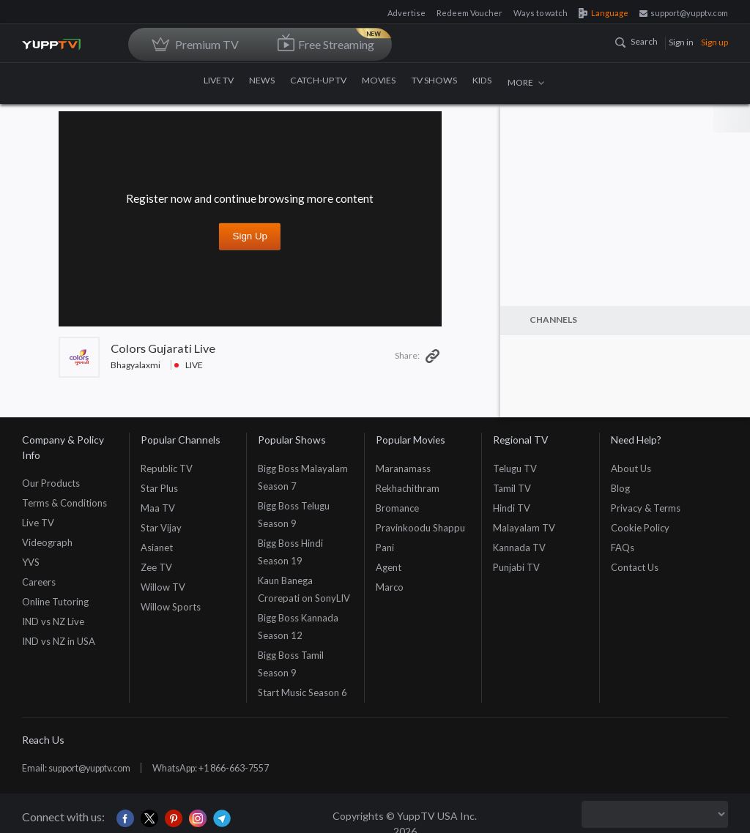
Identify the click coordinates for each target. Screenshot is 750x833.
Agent (388, 567)
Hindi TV (511, 508)
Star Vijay (161, 528)
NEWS (264, 82)
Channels (553, 319)
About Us (631, 468)
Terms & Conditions (64, 503)
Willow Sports (171, 607)
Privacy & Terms (645, 508)
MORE (526, 82)
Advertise (406, 13)
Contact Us (634, 567)
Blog (620, 488)
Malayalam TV (524, 528)
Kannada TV (519, 547)
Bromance (397, 508)
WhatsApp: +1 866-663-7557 (229, 768)
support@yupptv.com (683, 13)
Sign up (714, 42)
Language (603, 13)
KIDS (482, 82)
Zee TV (156, 567)
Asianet (157, 547)
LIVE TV (221, 82)
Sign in (681, 42)
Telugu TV (515, 468)
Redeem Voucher (469, 13)
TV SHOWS (435, 82)
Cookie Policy (640, 528)
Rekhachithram (407, 488)
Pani (385, 547)
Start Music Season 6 (302, 692)
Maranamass (403, 468)
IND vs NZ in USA (58, 641)
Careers (39, 582)
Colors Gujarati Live (163, 348)
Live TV (38, 522)
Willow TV (163, 587)
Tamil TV (512, 488)
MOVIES (380, 82)
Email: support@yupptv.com (82, 768)
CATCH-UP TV (320, 82)
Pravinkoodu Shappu (420, 528)
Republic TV (167, 468)
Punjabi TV (516, 567)
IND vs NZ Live (53, 621)
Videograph (47, 542)
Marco (390, 587)
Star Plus (159, 488)
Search (636, 41)
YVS (31, 562)
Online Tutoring (55, 602)
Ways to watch (540, 13)
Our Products (51, 483)
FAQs (622, 547)
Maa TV (158, 508)
